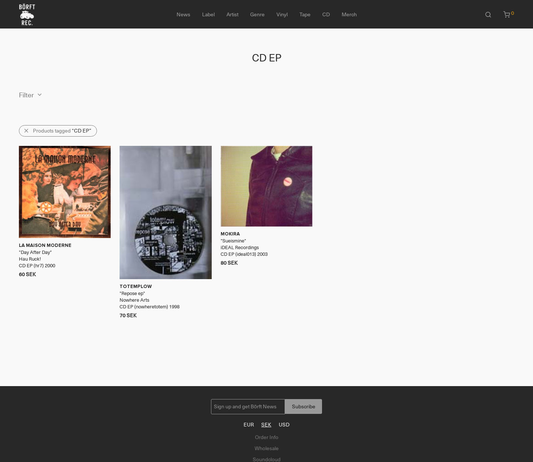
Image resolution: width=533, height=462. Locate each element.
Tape (305, 14)
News (183, 14)
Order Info (266, 437)
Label (208, 14)
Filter (26, 95)
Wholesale (267, 448)
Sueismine (233, 241)
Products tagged (62, 131)
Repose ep (132, 293)
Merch (349, 14)
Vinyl (282, 14)
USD (284, 425)
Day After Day (35, 252)
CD (326, 14)
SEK (266, 425)
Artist (232, 14)
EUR (249, 425)
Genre (257, 14)
